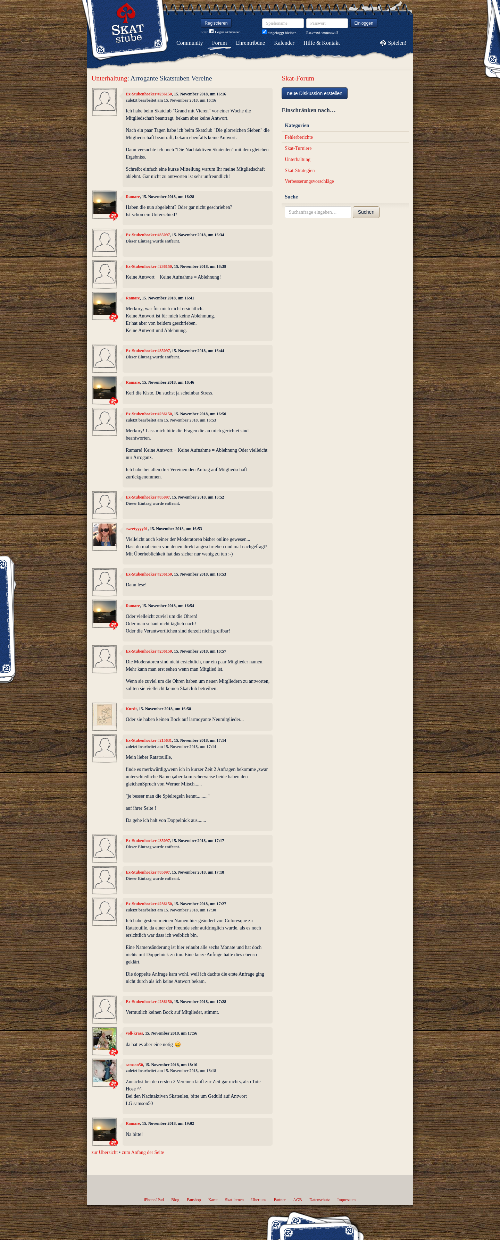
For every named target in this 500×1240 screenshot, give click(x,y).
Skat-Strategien (300, 170)
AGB (297, 1199)
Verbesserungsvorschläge (309, 181)
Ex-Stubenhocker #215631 (149, 740)
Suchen (366, 212)
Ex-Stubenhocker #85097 (148, 234)
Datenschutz (319, 1199)
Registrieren (216, 23)
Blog (175, 1199)
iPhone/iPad (154, 1199)
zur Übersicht (104, 1152)
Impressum (346, 1199)
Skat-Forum (298, 78)
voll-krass (134, 1033)
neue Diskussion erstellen (314, 93)
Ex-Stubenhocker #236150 (149, 94)
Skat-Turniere (298, 148)
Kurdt (131, 708)
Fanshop (194, 1199)
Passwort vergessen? (322, 32)
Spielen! (397, 43)
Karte (212, 1199)
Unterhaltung (109, 78)
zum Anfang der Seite (143, 1152)
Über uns (258, 1199)
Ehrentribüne (250, 43)
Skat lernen (234, 1199)
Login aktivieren (225, 32)
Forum (219, 43)
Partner (279, 1199)
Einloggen (364, 23)
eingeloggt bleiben (279, 33)
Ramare (133, 196)
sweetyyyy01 (137, 528)
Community (189, 43)
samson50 (134, 1064)
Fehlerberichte (299, 137)
